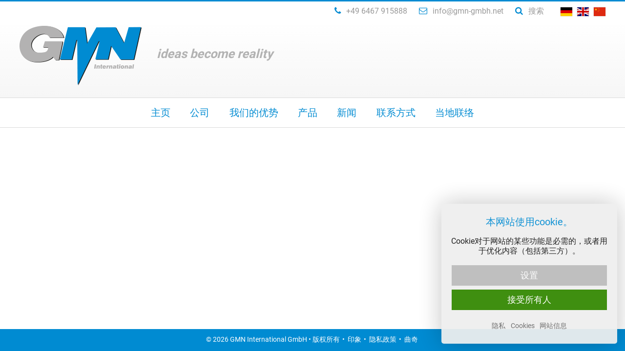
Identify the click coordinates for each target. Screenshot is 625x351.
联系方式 (396, 112)
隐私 (498, 328)
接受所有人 (529, 302)
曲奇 (411, 339)
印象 (354, 339)
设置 (529, 277)
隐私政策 (382, 339)
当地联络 (454, 112)
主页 (160, 112)
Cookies (523, 328)
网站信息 (553, 328)
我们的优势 (253, 112)
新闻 (346, 112)
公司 (199, 112)
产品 (307, 112)
